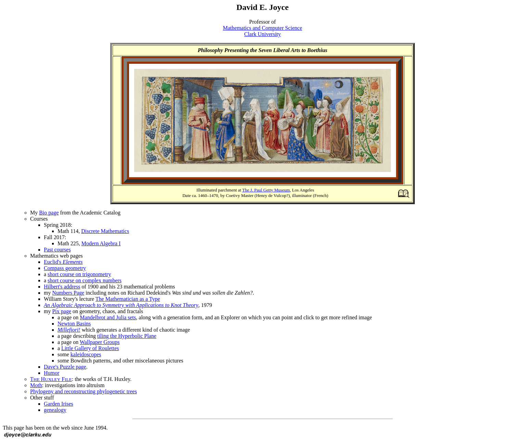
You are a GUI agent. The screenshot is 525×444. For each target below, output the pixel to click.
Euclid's (63, 262)
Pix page (61, 311)
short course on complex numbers (84, 280)
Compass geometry (65, 268)
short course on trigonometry (79, 274)
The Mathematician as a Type (127, 299)
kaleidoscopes (86, 354)
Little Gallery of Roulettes (90, 348)
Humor (51, 373)
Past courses (57, 249)
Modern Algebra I (101, 243)
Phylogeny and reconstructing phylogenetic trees (83, 391)
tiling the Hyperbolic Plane (126, 336)
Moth (36, 385)
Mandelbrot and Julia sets (108, 317)
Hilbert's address (62, 286)
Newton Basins (74, 323)
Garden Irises (58, 404)
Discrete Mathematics (105, 231)
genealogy (55, 410)
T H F (51, 379)
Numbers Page (68, 293)
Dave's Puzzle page (65, 367)
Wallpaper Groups (99, 342)
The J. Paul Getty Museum (266, 190)
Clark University (262, 34)
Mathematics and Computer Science (262, 28)
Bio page (49, 212)
